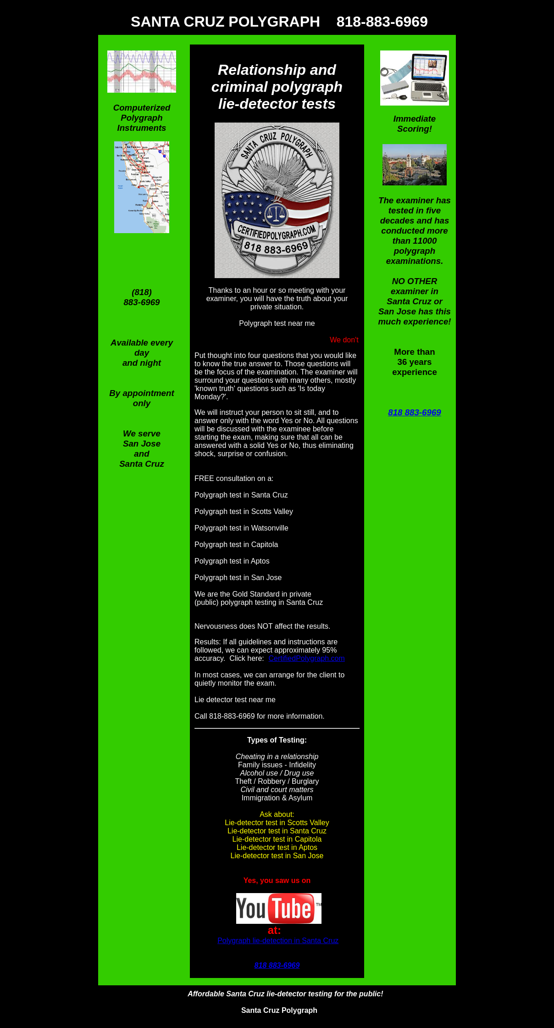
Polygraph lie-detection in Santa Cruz (277, 940)
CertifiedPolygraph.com (307, 658)
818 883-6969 (414, 412)
